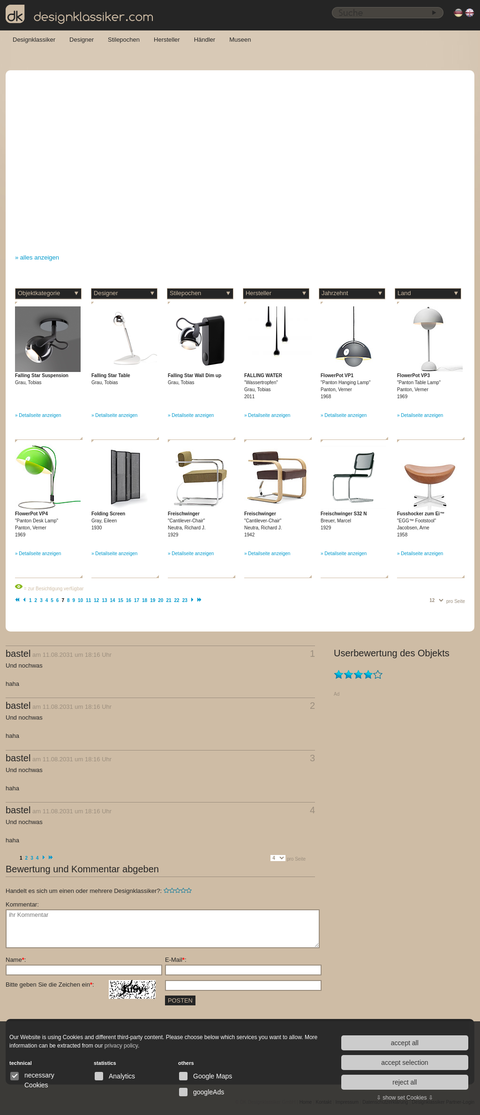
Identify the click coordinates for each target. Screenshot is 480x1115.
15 (120, 600)
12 (96, 600)
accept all (405, 1043)
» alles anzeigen (37, 257)
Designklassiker (34, 39)
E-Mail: (176, 959)
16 (128, 600)
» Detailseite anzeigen (38, 415)
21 (168, 600)
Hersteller (167, 39)
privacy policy (121, 1045)
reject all (404, 1082)
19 (152, 600)
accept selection (404, 1062)
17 (136, 600)
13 (104, 600)
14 (112, 600)
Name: (16, 959)
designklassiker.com (80, 14)
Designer (81, 39)
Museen (240, 39)
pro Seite (455, 601)
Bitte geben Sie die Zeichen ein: (81, 984)
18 (144, 600)
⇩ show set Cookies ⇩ (404, 1097)
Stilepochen (124, 39)
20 (160, 600)
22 (177, 600)
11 (88, 600)
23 (185, 600)
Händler (205, 39)
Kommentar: (22, 904)
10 (80, 600)
